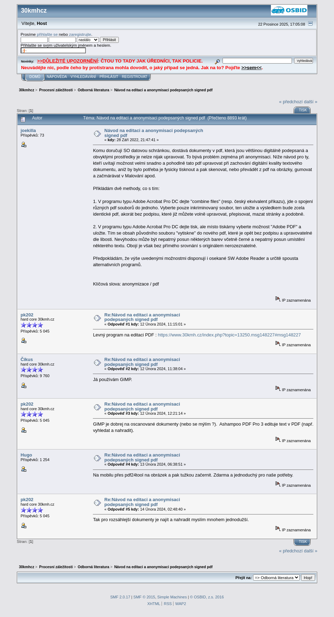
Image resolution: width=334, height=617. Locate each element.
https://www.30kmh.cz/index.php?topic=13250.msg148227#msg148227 (229, 334)
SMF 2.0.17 (120, 597)
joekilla (28, 130)
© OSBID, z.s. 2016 (207, 597)
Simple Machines (172, 597)
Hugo (26, 455)
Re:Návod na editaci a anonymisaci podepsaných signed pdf (142, 317)
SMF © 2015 (144, 597)
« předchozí (290, 101)
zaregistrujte (80, 34)
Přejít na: (244, 578)
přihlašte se (47, 34)
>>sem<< (251, 67)
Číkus (27, 359)
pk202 (27, 314)
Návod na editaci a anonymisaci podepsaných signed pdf (153, 133)
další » (310, 101)
